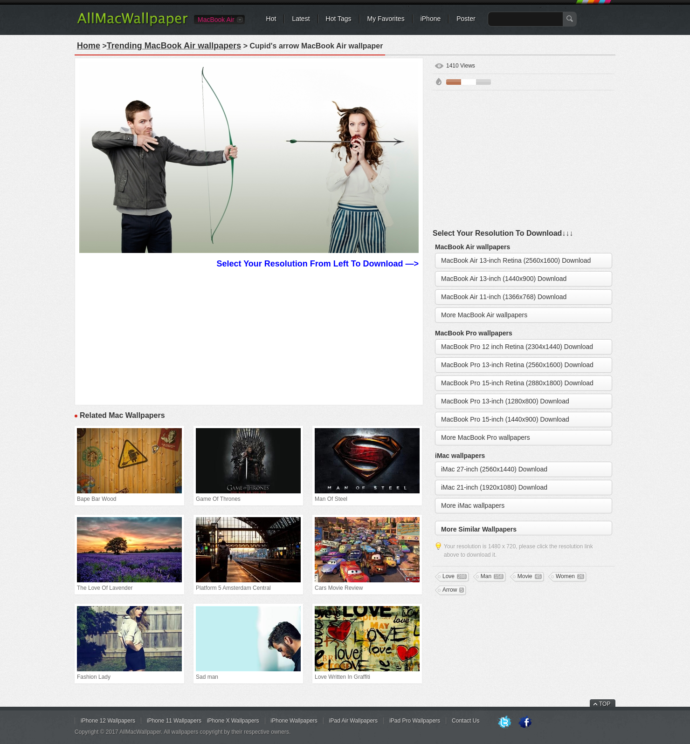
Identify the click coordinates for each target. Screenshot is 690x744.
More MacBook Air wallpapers (484, 315)
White (468, 82)
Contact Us (465, 720)
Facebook (525, 722)
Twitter (504, 722)
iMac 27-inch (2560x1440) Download (494, 469)
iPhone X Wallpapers (233, 720)
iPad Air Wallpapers (353, 720)
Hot (271, 18)
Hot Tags (339, 18)
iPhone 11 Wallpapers (174, 720)
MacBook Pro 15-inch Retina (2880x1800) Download (517, 383)
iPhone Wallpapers (294, 720)
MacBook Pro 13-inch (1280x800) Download (505, 401)
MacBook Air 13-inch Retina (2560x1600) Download (516, 260)
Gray (483, 82)
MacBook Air (216, 19)
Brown (453, 82)
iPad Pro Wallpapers (414, 720)
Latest (301, 18)
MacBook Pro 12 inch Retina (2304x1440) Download (517, 346)
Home (88, 45)
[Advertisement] (249, 335)
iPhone (431, 18)
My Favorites (386, 18)
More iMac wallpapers (472, 505)
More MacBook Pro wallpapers (485, 437)
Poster (465, 18)
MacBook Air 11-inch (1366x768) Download (503, 296)
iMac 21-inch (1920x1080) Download (494, 487)
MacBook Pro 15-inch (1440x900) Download (505, 419)
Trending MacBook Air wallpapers (174, 45)
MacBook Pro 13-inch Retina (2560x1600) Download (517, 365)
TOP (604, 704)
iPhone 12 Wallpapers (108, 720)
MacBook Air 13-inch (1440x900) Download (503, 278)
